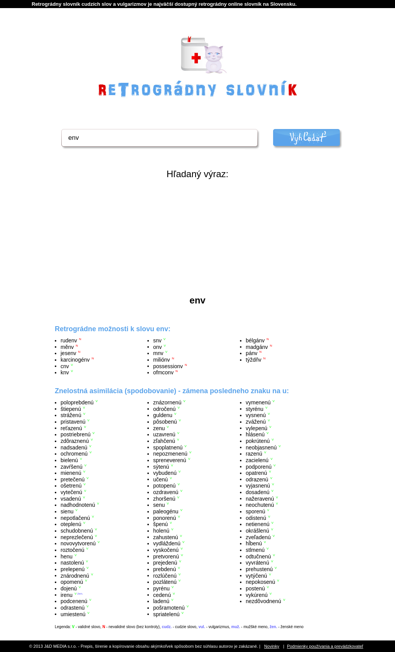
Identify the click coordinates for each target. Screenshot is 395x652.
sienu (67, 511)
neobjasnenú (261, 447)
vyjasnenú (258, 486)
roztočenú (72, 550)
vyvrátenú (257, 563)
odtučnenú (258, 556)
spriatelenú (166, 614)
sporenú (255, 511)
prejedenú (165, 563)
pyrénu (161, 588)
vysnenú (256, 415)
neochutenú (260, 505)
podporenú (259, 466)
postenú (255, 588)
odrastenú (72, 608)
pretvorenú (166, 556)
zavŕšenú (72, 466)
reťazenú (71, 428)
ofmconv (163, 372)
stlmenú (255, 550)
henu (67, 556)
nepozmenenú (170, 454)
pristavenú (73, 422)
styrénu (254, 409)
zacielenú (257, 460)
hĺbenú (254, 543)
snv (157, 340)
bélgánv (255, 340)
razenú (254, 454)
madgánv (257, 347)
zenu (159, 428)
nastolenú (72, 563)
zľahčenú (164, 441)
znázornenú (167, 402)
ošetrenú (71, 486)
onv (157, 347)
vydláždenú (167, 543)
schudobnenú (77, 531)
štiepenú (71, 409)
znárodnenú (75, 575)
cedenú (162, 595)
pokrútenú (258, 441)
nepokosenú (260, 582)
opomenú (72, 582)
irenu (67, 595)
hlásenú (255, 434)
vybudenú (165, 473)
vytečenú (71, 492)
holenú (161, 531)
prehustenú (259, 569)
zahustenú (165, 537)
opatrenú (256, 473)
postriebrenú (76, 434)
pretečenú (72, 479)
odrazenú (257, 479)
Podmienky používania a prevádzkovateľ (325, 646)
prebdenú (164, 569)
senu (159, 505)
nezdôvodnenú (263, 601)
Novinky (271, 646)
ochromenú (74, 454)
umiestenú (73, 614)
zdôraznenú (75, 441)
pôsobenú (165, 422)
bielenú (69, 460)
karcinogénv (75, 360)
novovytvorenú (78, 543)
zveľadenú (258, 537)
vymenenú (258, 402)
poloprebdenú (77, 402)
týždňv (253, 360)
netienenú (258, 524)
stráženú (71, 415)
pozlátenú (165, 582)
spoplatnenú (167, 447)
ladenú (161, 601)
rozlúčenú (165, 575)
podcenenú (74, 601)
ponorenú (164, 518)
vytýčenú (256, 575)
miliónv (161, 360)
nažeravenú (260, 498)
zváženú (256, 422)
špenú (160, 524)
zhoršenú (164, 498)
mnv (158, 353)
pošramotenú (169, 608)
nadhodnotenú (78, 505)
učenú (160, 479)
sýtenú (161, 466)
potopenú (164, 486)
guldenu (162, 415)
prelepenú (72, 569)
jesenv (68, 353)
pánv (251, 353)
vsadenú (71, 498)
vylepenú (256, 428)
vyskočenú (166, 550)
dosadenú (258, 492)
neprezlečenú (77, 537)
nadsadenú (74, 447)
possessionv (168, 366)
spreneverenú (169, 460)
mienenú (71, 473)
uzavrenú (164, 434)
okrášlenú (257, 531)
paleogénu (165, 511)
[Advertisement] (197, 237)
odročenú (164, 409)
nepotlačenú (75, 518)
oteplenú (71, 524)
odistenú (256, 518)
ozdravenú (165, 492)
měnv (67, 347)
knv (65, 372)
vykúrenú (257, 595)
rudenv (69, 340)
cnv (65, 366)
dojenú (69, 588)
